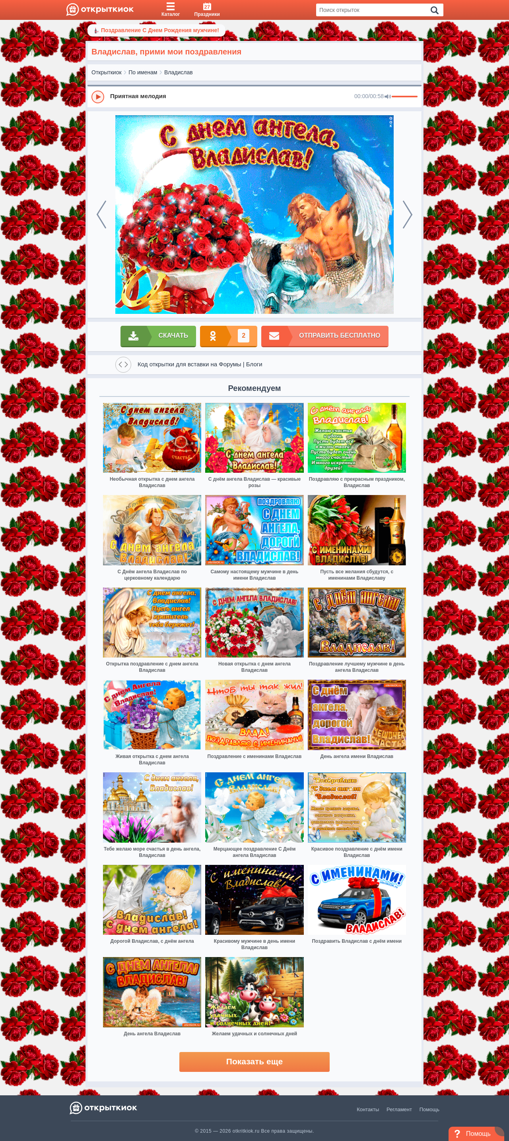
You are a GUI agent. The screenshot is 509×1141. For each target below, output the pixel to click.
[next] (408, 214)
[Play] (97, 97)
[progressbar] (405, 97)
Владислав (178, 72)
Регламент (399, 1109)
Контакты (368, 1109)
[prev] (101, 214)
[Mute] (388, 97)
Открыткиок (106, 72)
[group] (254, 96)
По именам (142, 72)
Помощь (429, 1109)
